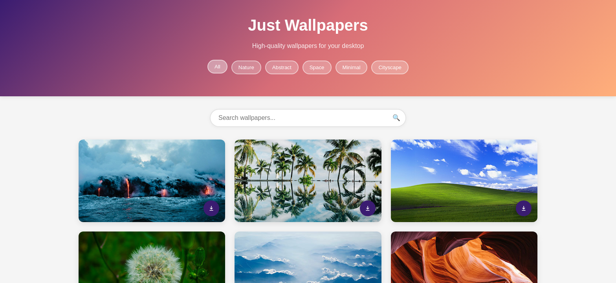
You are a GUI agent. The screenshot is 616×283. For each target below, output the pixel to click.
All (217, 67)
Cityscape (390, 67)
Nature (246, 67)
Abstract (282, 67)
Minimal (352, 67)
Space (317, 67)
